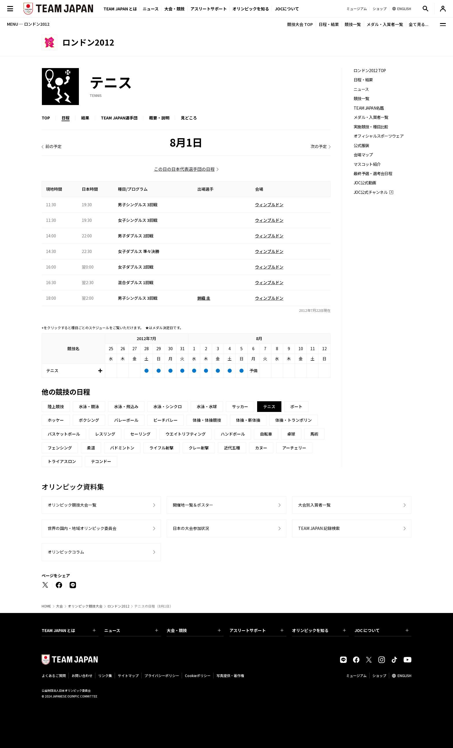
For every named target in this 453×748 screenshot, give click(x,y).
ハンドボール (233, 434)
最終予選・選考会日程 (373, 173)
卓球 (291, 434)
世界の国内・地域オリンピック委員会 (82, 528)
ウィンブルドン (269, 204)
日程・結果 (329, 24)
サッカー (240, 406)
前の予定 (53, 146)
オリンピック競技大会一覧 (72, 505)
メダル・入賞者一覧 (385, 24)
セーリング (140, 434)
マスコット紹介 (367, 164)
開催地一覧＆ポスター (193, 505)
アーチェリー (294, 448)
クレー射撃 (199, 448)
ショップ (379, 675)
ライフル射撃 (161, 448)
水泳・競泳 (89, 406)
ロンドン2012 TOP (370, 70)
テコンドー (101, 461)
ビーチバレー (165, 420)
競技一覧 (353, 24)
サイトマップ (128, 675)
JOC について (381, 630)
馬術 (314, 434)
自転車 (266, 434)
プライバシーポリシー (161, 675)
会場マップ (363, 155)
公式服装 (361, 145)
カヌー (261, 448)
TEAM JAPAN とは (69, 630)
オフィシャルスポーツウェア (379, 136)
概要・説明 (159, 118)
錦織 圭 (203, 298)
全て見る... (418, 24)
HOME (46, 606)
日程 (66, 118)
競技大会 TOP (300, 24)
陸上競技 (56, 406)
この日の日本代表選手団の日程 (184, 169)
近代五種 (232, 448)
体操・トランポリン (293, 420)
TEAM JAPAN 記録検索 (319, 528)
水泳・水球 (207, 406)
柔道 (91, 448)
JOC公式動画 (365, 182)
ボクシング (89, 420)
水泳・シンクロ (167, 406)
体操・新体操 (248, 420)
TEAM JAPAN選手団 (119, 118)
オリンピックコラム (66, 552)
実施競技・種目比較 (371, 127)
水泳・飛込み (126, 406)
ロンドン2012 (118, 606)
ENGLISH (404, 675)
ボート (296, 406)
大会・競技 (194, 630)
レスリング (105, 434)
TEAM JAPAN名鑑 (369, 108)
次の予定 (319, 146)
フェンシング (60, 448)
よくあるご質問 (54, 675)
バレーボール (126, 420)
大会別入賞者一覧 (314, 505)
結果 (85, 118)
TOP (46, 118)
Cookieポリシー (198, 675)
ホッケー (56, 420)
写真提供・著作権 (230, 675)
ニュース (151, 9)
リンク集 (105, 675)
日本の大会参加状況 (191, 528)
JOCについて (287, 9)
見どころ (189, 118)
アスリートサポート (208, 9)
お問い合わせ (82, 675)
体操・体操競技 (207, 420)
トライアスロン (62, 461)
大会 (59, 606)
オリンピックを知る (251, 9)
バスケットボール (64, 434)
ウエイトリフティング (186, 434)
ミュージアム (356, 675)
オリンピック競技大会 (85, 606)
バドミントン (122, 448)
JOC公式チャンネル (370, 192)
